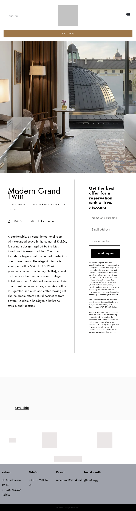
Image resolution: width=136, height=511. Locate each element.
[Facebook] (91, 481)
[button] (128, 14)
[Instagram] (86, 481)
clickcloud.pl (75, 508)
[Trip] (96, 481)
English (13, 16)
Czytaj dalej (22, 408)
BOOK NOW (68, 33)
